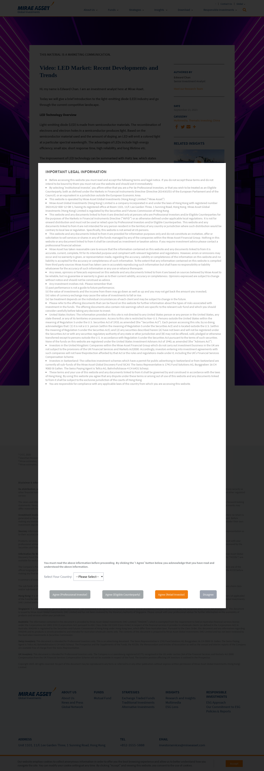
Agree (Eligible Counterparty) (122, 594)
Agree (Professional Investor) (70, 594)
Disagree (208, 594)
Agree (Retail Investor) (171, 594)
